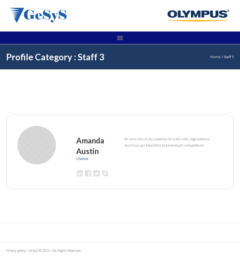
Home (215, 56)
